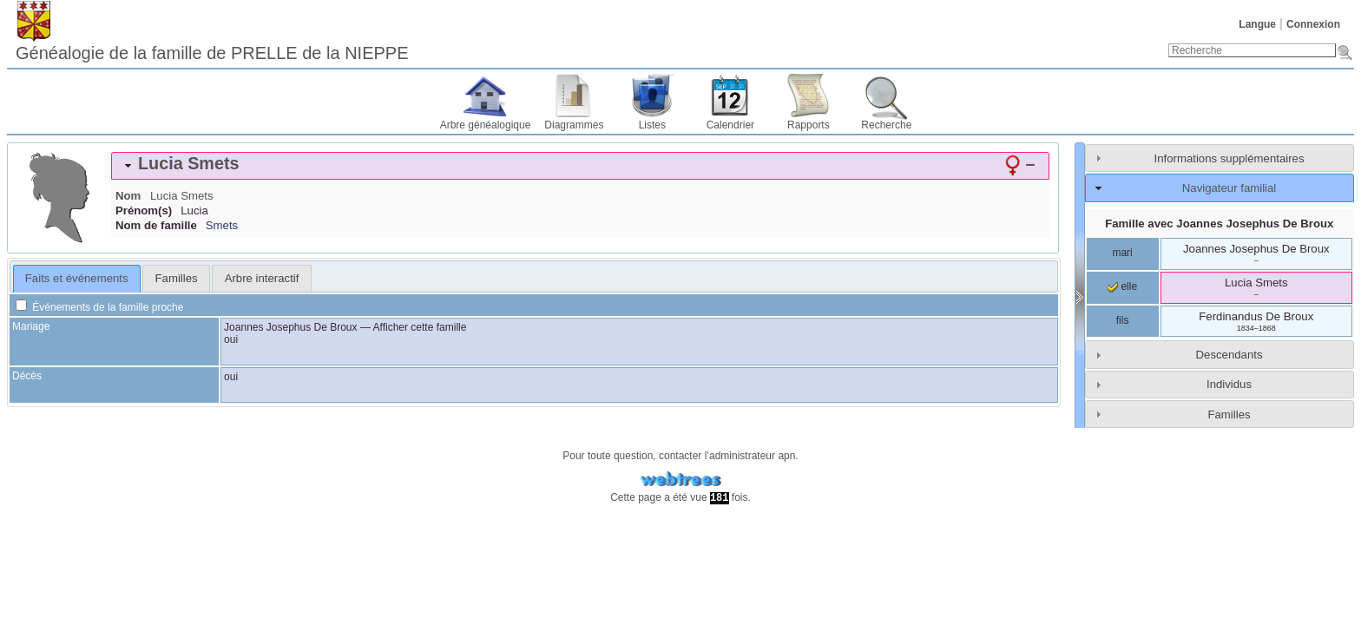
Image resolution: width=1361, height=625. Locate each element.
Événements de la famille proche (99, 307)
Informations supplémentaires (1229, 158)
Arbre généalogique (485, 125)
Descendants (1229, 354)
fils (1122, 320)
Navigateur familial (1229, 187)
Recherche (886, 125)
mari (1122, 253)
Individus (1229, 384)
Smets (222, 225)
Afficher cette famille (420, 327)
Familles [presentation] (176, 278)
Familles (1228, 414)
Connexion (1313, 24)
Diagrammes (573, 125)
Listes (652, 125)
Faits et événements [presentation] (76, 278)
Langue (1257, 24)
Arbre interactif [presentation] (262, 278)
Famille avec (1219, 223)
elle (1122, 286)
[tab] (580, 166)
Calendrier (730, 125)
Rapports (808, 125)
